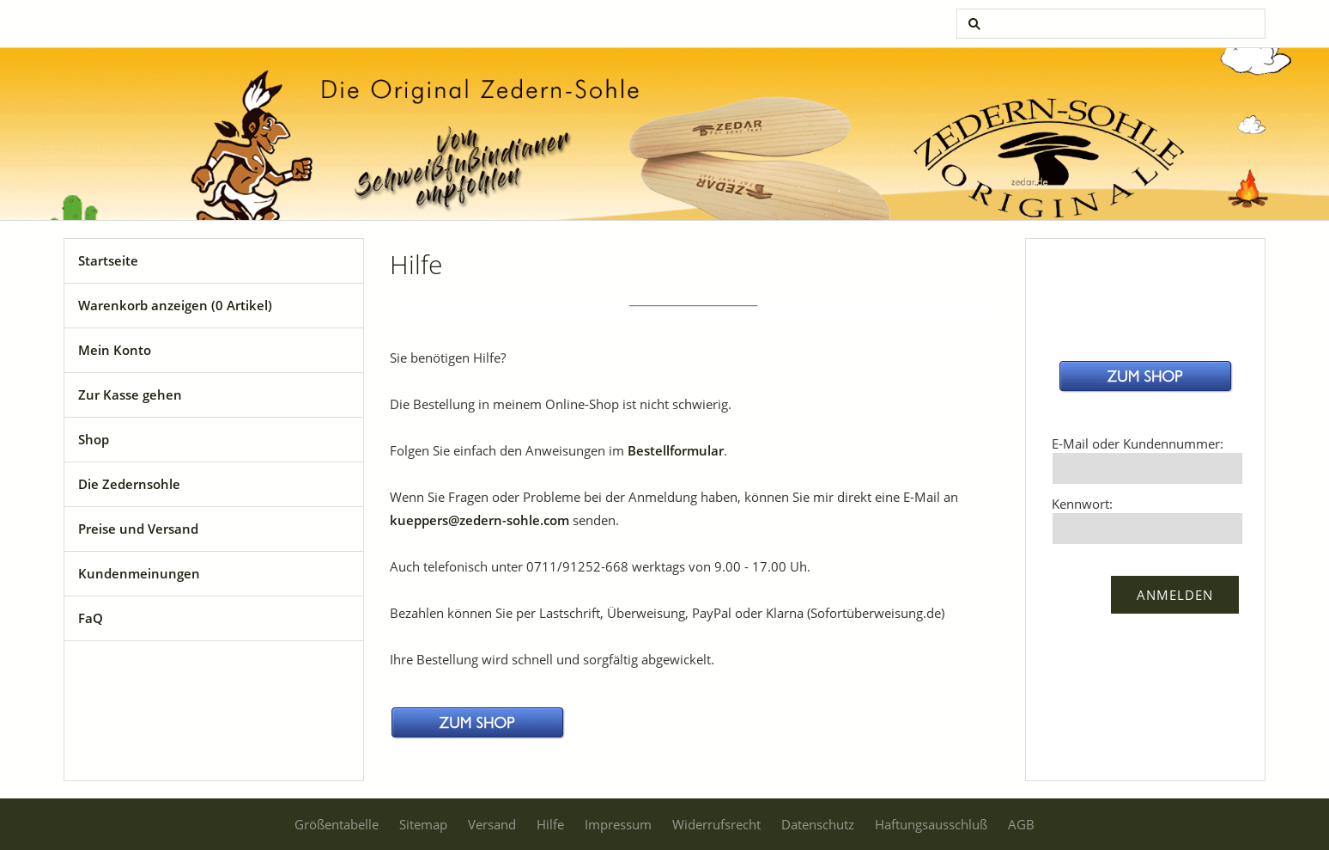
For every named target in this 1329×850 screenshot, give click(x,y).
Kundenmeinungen (139, 573)
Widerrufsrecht (716, 824)
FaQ (90, 618)
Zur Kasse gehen (130, 394)
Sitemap (423, 824)
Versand (492, 824)
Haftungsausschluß (931, 824)
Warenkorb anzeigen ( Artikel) (175, 305)
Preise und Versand (138, 528)
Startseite (108, 260)
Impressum (618, 824)
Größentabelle (336, 824)
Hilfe (550, 824)
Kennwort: (1082, 503)
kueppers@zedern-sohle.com (479, 520)
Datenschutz (817, 824)
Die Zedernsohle (129, 483)
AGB (1021, 824)
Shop (93, 439)
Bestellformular (676, 450)
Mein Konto (114, 349)
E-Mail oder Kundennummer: (1137, 443)
